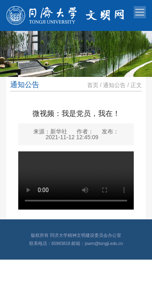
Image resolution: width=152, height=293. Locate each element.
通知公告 (114, 85)
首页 (92, 85)
